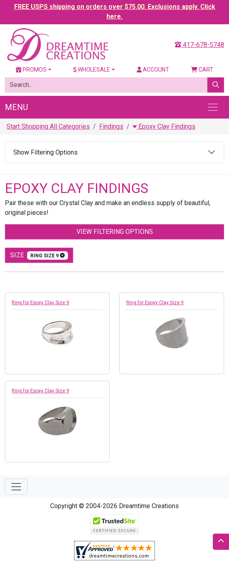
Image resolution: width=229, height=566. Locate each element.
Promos (31, 69)
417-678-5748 (199, 45)
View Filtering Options (114, 231)
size (39, 255)
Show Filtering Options (45, 152)
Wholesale (91, 69)
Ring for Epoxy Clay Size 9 (40, 302)
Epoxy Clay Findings (164, 126)
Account (153, 69)
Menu (16, 107)
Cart (202, 69)
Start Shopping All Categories (48, 126)
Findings (111, 126)
